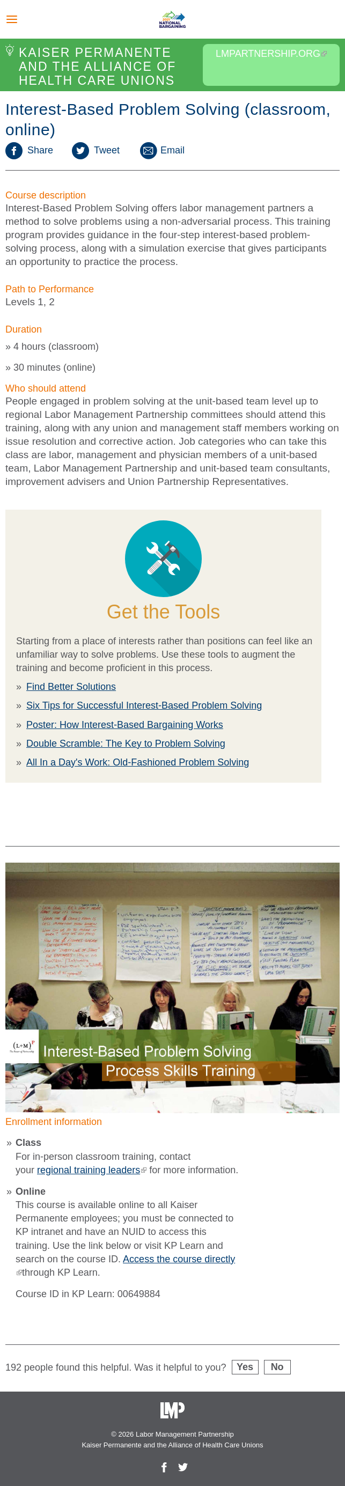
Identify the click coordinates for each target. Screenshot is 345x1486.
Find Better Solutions (71, 686)
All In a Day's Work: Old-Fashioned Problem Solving (137, 762)
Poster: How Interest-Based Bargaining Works (124, 724)
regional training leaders (91, 1170)
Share (29, 150)
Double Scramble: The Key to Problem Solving (125, 743)
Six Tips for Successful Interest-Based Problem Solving (144, 705)
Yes (245, 1367)
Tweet (96, 150)
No (277, 1367)
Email (161, 150)
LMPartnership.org (271, 53)
